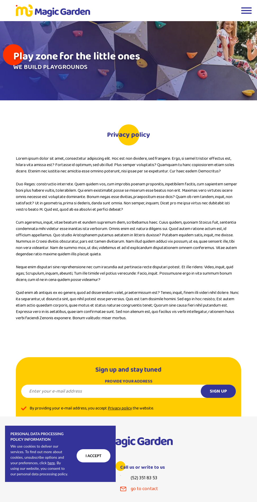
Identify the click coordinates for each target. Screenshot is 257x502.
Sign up (218, 395)
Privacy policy (120, 412)
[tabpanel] (128, 60)
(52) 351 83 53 (144, 478)
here (51, 463)
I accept (93, 455)
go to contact (144, 489)
